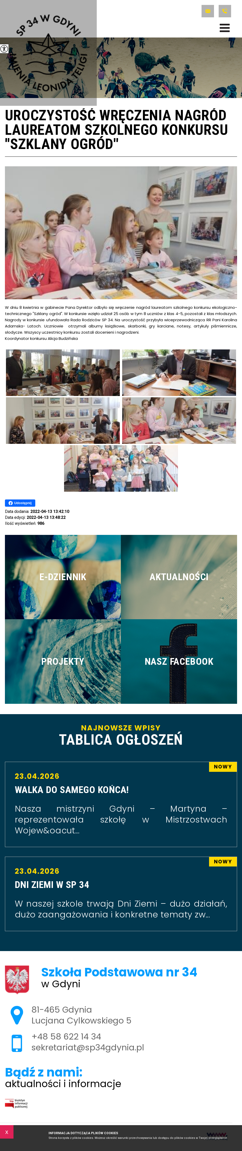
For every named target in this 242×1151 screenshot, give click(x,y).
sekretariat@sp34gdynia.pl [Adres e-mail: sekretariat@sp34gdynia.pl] (87, 1047)
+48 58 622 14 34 (225, 11)
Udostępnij (20, 503)
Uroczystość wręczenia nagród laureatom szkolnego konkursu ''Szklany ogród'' (116, 130)
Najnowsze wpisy (121, 736)
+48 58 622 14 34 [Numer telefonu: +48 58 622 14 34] (66, 1036)
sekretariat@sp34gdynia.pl (208, 11)
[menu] (225, 28)
